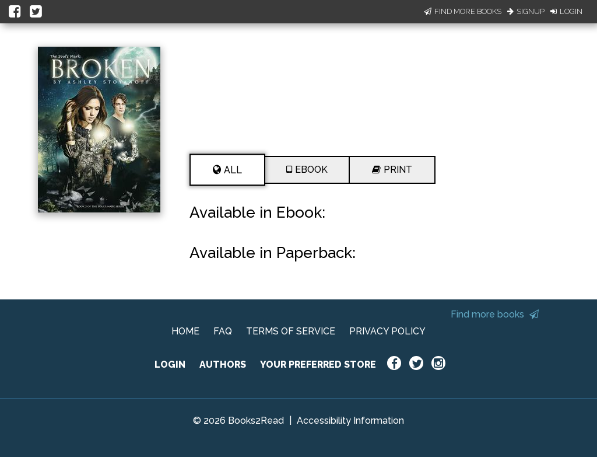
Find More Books (462, 11)
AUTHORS (222, 364)
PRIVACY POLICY (387, 331)
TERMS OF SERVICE (290, 331)
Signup (526, 11)
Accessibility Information (350, 420)
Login (566, 11)
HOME (185, 331)
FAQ (222, 331)
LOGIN (169, 364)
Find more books (495, 314)
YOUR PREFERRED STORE (318, 364)
